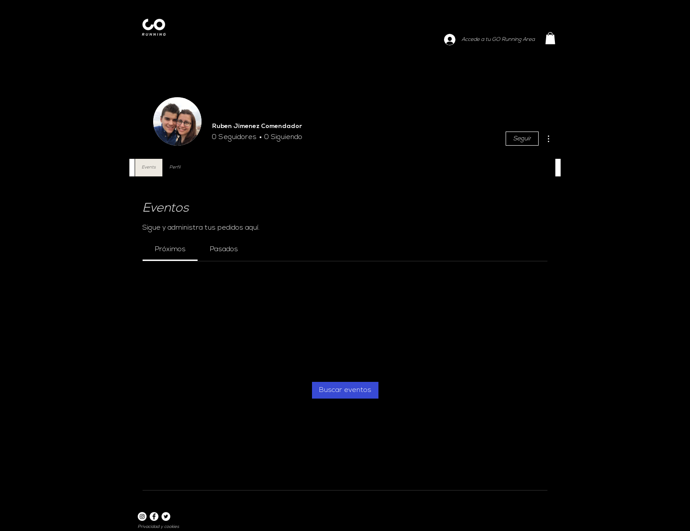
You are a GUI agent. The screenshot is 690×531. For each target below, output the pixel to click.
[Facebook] (154, 516)
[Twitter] (165, 516)
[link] (170, 249)
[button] (550, 38)
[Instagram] (142, 516)
